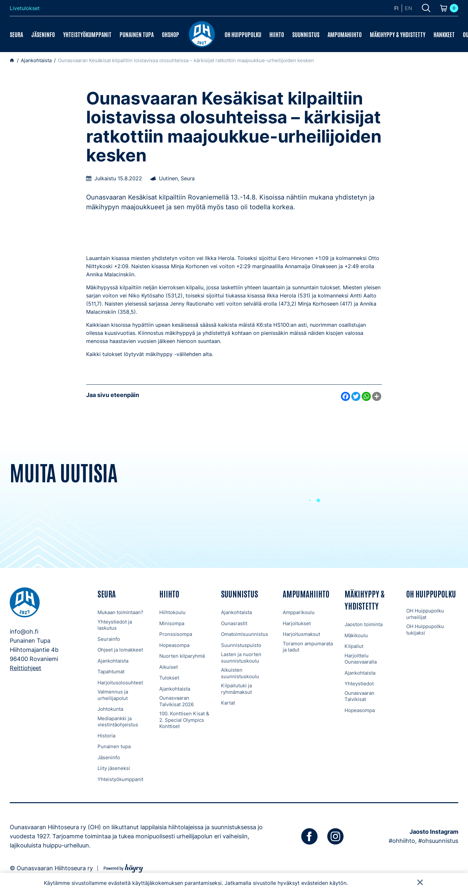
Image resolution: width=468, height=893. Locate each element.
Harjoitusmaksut (301, 634)
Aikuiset (168, 667)
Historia (106, 736)
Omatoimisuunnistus (244, 634)
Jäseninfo (43, 34)
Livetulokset (25, 8)
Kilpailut (353, 646)
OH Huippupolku (243, 34)
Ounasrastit (234, 623)
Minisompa (171, 623)
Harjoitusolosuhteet (120, 683)
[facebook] (309, 836)
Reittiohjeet (25, 668)
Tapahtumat (111, 671)
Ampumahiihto (345, 34)
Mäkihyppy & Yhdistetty (397, 34)
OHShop (170, 34)
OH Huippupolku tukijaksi (425, 629)
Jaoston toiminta (363, 624)
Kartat (228, 703)
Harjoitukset (297, 623)
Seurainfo (109, 639)
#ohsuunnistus (438, 840)
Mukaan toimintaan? (120, 612)
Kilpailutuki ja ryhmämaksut (236, 688)
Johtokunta (110, 709)
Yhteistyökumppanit (87, 34)
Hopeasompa (174, 645)
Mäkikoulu (356, 635)
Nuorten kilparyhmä (182, 656)
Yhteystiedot (359, 683)
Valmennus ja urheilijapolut (113, 695)
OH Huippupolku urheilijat (425, 614)
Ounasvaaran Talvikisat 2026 (176, 701)
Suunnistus (305, 34)
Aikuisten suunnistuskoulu (240, 673)
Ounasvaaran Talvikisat (359, 696)
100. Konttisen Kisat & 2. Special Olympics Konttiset (184, 719)
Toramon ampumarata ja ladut (308, 646)
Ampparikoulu (299, 612)
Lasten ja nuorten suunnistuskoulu (241, 657)
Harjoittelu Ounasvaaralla (360, 659)
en (408, 8)
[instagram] (335, 836)
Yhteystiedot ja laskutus (115, 625)
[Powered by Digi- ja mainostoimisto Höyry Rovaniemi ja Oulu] (123, 867)
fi (396, 8)
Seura (16, 34)
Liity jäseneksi (114, 768)
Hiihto (276, 34)
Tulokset (169, 678)
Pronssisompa (175, 634)
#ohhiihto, (403, 840)
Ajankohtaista (113, 661)
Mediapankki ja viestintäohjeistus (118, 721)
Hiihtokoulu (172, 612)
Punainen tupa (137, 34)
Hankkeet (444, 34)
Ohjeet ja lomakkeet (120, 650)
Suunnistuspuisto (241, 645)
